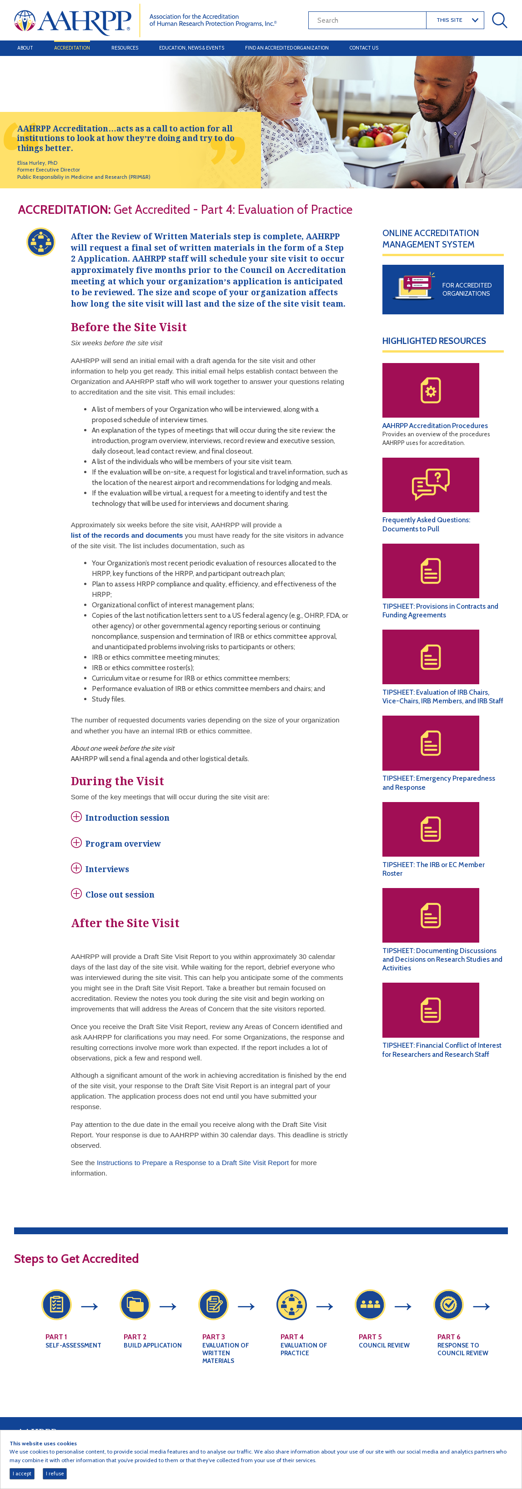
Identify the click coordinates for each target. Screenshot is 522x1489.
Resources (124, 48)
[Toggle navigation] (498, 48)
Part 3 (213, 1347)
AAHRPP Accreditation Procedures (435, 425)
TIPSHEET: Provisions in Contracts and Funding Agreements (440, 610)
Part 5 (370, 1347)
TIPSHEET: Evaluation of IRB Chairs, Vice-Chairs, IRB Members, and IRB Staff (442, 696)
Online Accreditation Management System (430, 238)
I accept (22, 1473)
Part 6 (449, 1347)
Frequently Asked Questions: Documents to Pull (426, 524)
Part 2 (135, 1347)
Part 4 (292, 1347)
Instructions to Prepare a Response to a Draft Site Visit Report (193, 1173)
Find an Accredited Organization (287, 48)
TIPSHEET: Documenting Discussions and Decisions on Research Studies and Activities (442, 959)
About (25, 48)
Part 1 (56, 1347)
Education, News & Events (191, 48)
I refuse (55, 1473)
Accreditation (72, 48)
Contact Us (364, 48)
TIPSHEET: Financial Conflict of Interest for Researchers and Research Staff (442, 1049)
